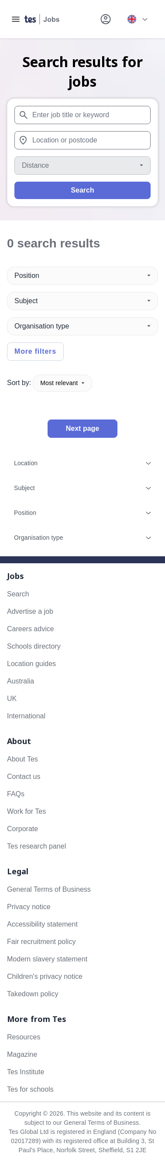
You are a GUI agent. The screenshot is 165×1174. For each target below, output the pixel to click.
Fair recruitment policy (41, 941)
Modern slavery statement (47, 959)
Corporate (22, 828)
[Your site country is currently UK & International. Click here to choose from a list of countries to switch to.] (137, 19)
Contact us (23, 776)
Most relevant (62, 382)
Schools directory (34, 646)
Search (82, 190)
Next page (82, 428)
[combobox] (82, 115)
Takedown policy (32, 994)
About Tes (22, 759)
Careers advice (30, 629)
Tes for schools (30, 1089)
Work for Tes (26, 811)
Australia (20, 681)
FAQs (15, 794)
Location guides (31, 663)
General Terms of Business (49, 889)
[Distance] (82, 165)
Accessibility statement (42, 924)
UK (12, 698)
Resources (23, 1037)
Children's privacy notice (44, 976)
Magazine (22, 1054)
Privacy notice (29, 906)
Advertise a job (30, 611)
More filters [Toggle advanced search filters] (35, 351)
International (26, 716)
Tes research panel (36, 846)
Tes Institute (25, 1072)
